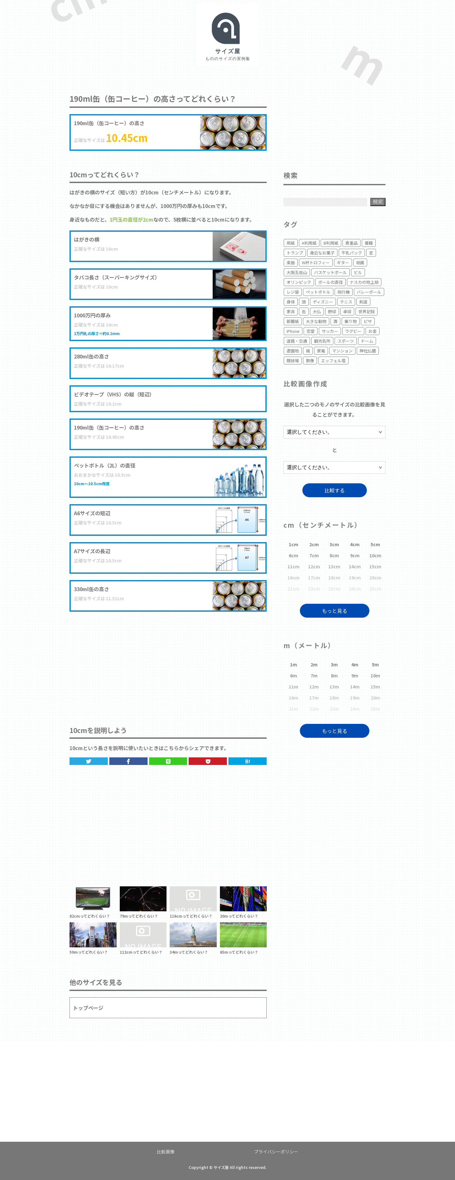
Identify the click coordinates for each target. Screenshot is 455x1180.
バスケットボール (330, 272)
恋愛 (310, 331)
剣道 (363, 302)
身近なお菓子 (322, 253)
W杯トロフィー (316, 263)
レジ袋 (293, 292)
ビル (358, 272)
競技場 (293, 361)
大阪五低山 (297, 272)
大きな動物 (316, 321)
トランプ (295, 253)
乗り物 (350, 321)
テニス (346, 302)
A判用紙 (309, 243)
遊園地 (293, 351)
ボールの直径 (330, 282)
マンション (342, 351)
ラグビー (353, 331)
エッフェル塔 (333, 361)
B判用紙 (331, 243)
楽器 (291, 263)
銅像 (310, 361)
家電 (321, 351)
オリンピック (299, 282)
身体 (291, 302)
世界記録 (366, 312)
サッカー (330, 331)
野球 (332, 312)
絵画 (360, 263)
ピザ (368, 321)
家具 (291, 312)
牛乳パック (352, 253)
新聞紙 (293, 321)
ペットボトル (318, 292)
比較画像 (165, 1151)
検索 (378, 201)
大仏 (317, 312)
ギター (343, 263)
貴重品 (351, 243)
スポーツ (345, 341)
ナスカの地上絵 (364, 282)
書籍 (369, 243)
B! (247, 761)
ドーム (367, 341)
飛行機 (343, 292)
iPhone (293, 331)
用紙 (291, 243)
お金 (372, 331)
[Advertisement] (168, 662)
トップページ (88, 1008)
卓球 (347, 312)
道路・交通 (297, 341)
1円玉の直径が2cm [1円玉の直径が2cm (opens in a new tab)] (131, 219)
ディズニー (323, 302)
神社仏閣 (368, 351)
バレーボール (369, 292)
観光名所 (322, 341)
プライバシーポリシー (276, 1151)
